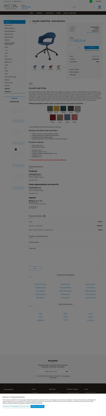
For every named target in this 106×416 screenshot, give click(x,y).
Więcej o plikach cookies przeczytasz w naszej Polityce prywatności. (23, 403)
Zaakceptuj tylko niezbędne (11, 406)
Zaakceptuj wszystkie (37, 406)
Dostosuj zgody (25, 406)
